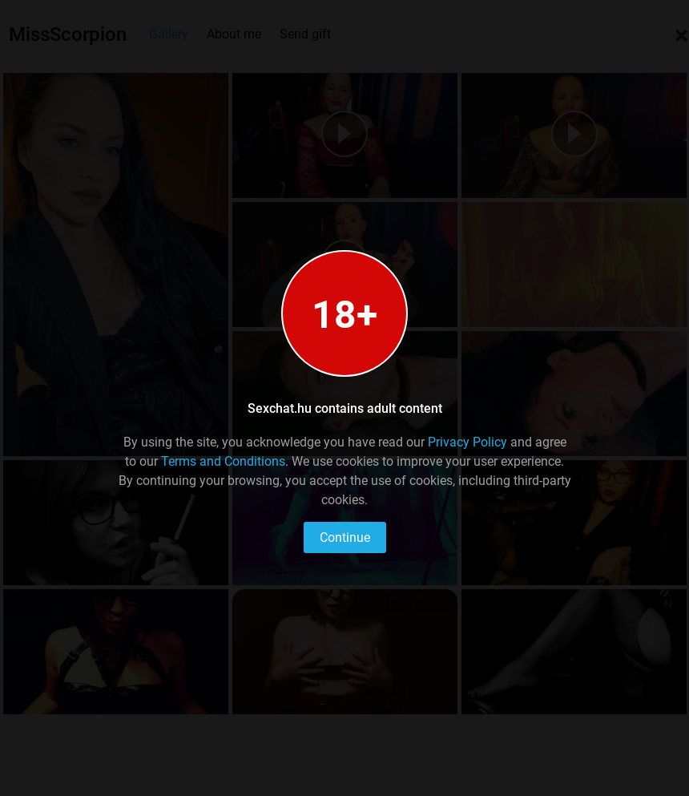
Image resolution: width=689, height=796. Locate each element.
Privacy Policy (467, 442)
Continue (345, 537)
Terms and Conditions (223, 461)
